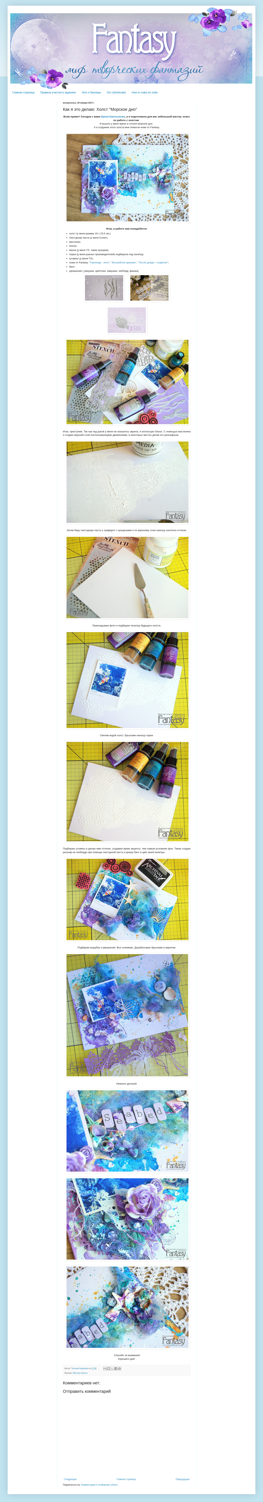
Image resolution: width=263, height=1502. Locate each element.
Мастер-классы (80, 1373)
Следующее (70, 1479)
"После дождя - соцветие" (153, 262)
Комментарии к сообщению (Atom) (99, 1484)
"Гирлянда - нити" (99, 262)
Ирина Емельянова (113, 116)
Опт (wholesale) (116, 92)
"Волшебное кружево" (124, 262)
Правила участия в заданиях (58, 92)
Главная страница (23, 92)
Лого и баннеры (91, 92)
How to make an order (145, 92)
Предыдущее (183, 1479)
